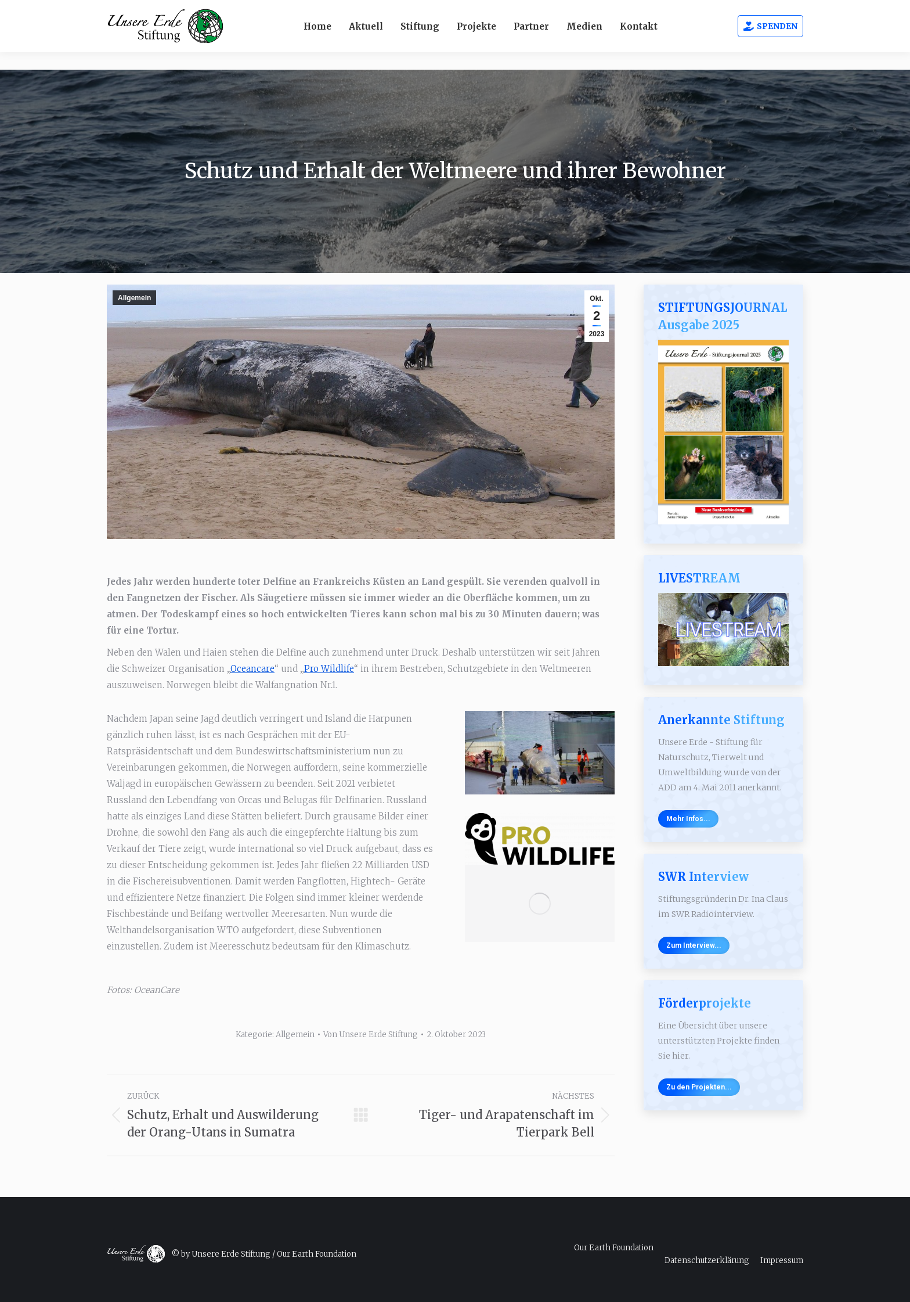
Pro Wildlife (329, 668)
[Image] (540, 839)
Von (370, 1035)
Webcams (650, 9)
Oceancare (252, 668)
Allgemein (134, 298)
